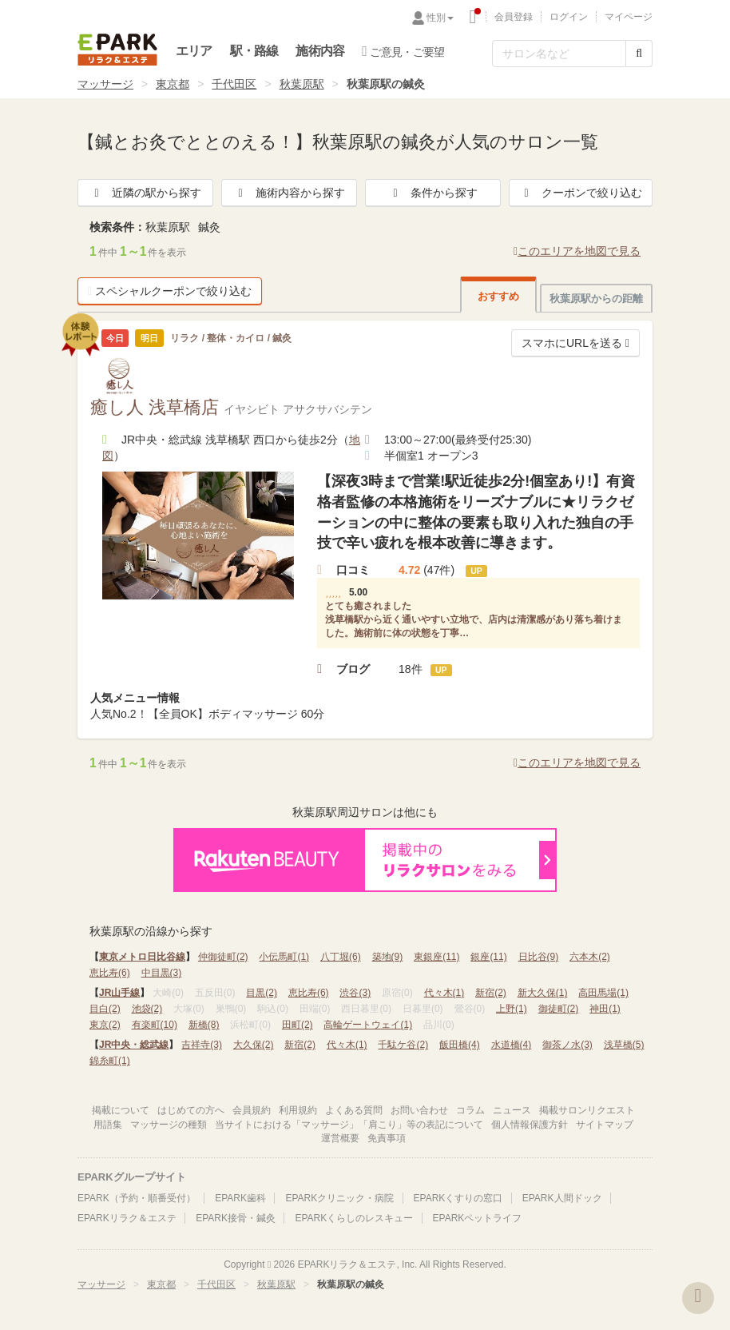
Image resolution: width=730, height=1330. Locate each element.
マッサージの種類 (168, 1124)
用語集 (107, 1124)
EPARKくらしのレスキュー (354, 1218)
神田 (605, 1008)
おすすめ (498, 296)
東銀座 (436, 956)
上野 (511, 1008)
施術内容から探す (289, 192)
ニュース (512, 1110)
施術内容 (320, 51)
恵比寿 (109, 972)
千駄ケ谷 (403, 1044)
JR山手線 (119, 992)
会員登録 (513, 16)
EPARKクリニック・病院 (339, 1198)
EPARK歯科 (240, 1198)
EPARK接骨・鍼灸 (236, 1218)
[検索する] (639, 53)
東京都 (172, 84)
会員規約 (251, 1110)
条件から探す (433, 192)
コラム (470, 1110)
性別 (440, 17)
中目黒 (161, 972)
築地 (387, 956)
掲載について (120, 1110)
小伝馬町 (284, 956)
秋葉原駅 (302, 84)
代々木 (444, 992)
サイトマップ (604, 1124)
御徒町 (558, 1008)
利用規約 (298, 1110)
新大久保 (543, 992)
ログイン (568, 16)
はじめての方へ (190, 1110)
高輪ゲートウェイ (367, 1024)
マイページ (629, 16)
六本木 (589, 956)
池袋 (147, 1008)
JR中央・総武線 (134, 1044)
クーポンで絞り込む (580, 192)
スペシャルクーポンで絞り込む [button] (170, 291)
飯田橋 (459, 1044)
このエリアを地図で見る (577, 251)
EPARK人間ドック (562, 1198)
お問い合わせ (419, 1110)
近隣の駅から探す (145, 192)
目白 (105, 1008)
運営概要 (340, 1138)
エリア (194, 51)
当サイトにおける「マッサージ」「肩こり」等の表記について (349, 1124)
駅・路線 (254, 51)
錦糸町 (109, 1060)
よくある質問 (354, 1110)
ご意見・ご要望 (403, 51)
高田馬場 (603, 992)
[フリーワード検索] (559, 53)
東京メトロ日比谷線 (142, 956)
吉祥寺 (201, 1044)
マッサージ (105, 84)
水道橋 (511, 1044)
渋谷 (355, 992)
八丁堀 (340, 956)
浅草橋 (624, 1044)
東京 (105, 1024)
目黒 (261, 992)
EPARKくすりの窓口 (458, 1198)
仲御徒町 (223, 956)
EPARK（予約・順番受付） (136, 1198)
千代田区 (234, 84)
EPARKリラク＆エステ (117, 50)
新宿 (490, 992)
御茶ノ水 (567, 1044)
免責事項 (386, 1138)
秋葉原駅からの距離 (596, 299)
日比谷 (538, 956)
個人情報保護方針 (529, 1124)
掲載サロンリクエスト (587, 1110)
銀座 (488, 956)
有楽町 (154, 1024)
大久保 (253, 1044)
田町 (297, 1024)
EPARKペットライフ (477, 1218)
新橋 (204, 1024)
